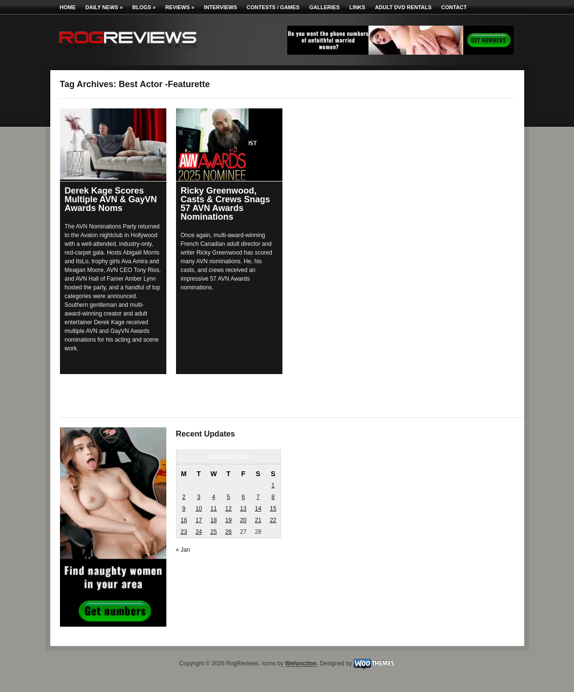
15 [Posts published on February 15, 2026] (273, 508)
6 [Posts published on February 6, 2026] (243, 497)
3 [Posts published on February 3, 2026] (199, 497)
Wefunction (301, 664)
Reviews (179, 7)
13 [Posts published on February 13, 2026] (243, 508)
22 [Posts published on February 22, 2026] (273, 520)
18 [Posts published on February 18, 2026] (213, 520)
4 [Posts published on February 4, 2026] (213, 497)
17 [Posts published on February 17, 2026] (198, 520)
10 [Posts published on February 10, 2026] (198, 508)
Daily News (104, 7)
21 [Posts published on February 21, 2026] (258, 520)
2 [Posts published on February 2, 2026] (184, 497)
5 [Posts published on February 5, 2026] (228, 497)
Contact (454, 7)
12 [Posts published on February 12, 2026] (228, 508)
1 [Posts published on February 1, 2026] (273, 485)
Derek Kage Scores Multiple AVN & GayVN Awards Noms (111, 199)
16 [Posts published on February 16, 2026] (183, 520)
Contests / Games (273, 7)
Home (68, 7)
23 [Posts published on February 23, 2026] (183, 531)
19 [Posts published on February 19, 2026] (228, 520)
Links (357, 7)
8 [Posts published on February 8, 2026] (273, 497)
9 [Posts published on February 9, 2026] (184, 508)
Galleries (324, 7)
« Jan (183, 549)
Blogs (144, 7)
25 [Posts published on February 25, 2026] (213, 531)
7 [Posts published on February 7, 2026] (258, 497)
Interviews (220, 7)
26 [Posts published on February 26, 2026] (228, 531)
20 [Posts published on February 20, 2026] (243, 520)
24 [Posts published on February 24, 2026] (198, 531)
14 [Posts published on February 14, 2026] (258, 508)
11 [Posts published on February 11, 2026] (213, 508)
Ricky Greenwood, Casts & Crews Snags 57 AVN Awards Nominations (225, 204)
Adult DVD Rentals (403, 7)
